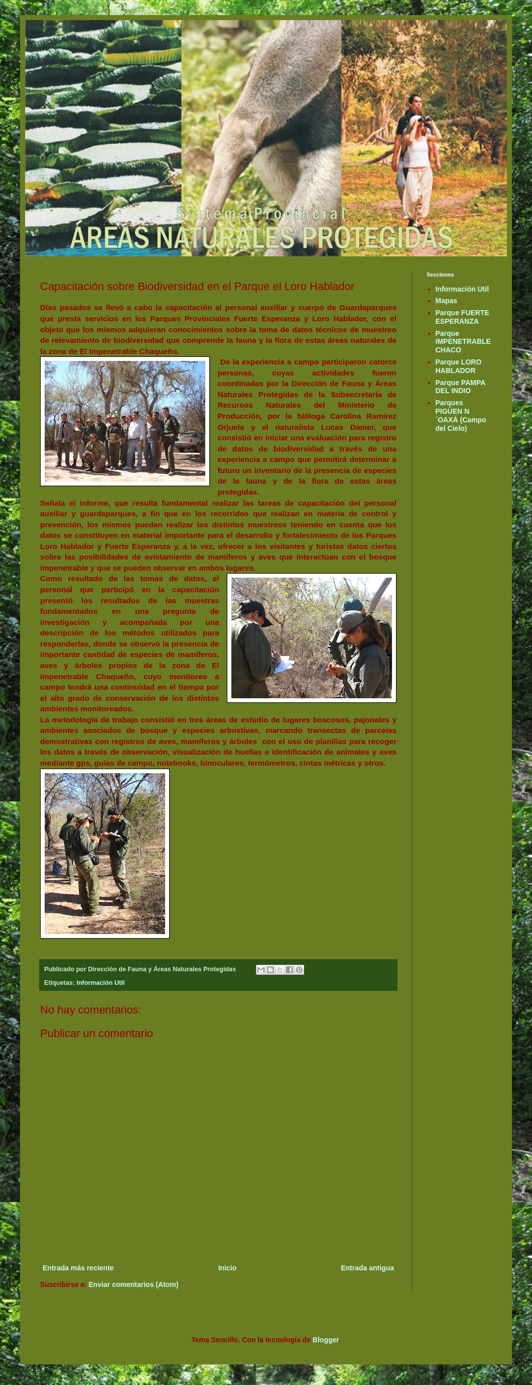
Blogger (326, 1340)
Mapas (447, 301)
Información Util (100, 982)
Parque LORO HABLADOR (459, 366)
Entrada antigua (367, 1268)
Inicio (227, 1268)
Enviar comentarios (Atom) (134, 1284)
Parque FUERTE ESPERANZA (462, 317)
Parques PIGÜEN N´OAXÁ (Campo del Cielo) (461, 415)
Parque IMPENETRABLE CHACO (463, 341)
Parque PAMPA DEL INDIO (460, 387)
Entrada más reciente (78, 1268)
